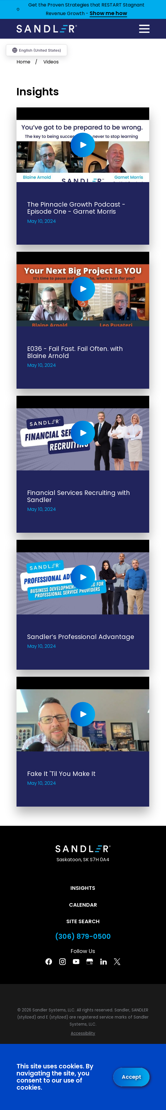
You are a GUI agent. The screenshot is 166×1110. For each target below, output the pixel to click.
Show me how (108, 13)
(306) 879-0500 (83, 936)
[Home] (47, 28)
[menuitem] (83, 1033)
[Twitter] (117, 961)
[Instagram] (62, 961)
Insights (82, 888)
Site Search (83, 921)
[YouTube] (76, 961)
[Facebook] (48, 961)
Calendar (83, 904)
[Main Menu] (144, 29)
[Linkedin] (103, 961)
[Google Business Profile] (89, 961)
